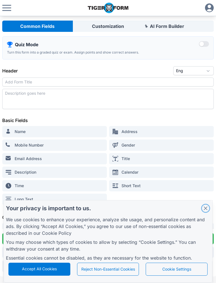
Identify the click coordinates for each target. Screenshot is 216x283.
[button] (6, 7)
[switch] (204, 44)
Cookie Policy (56, 233)
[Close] (205, 208)
